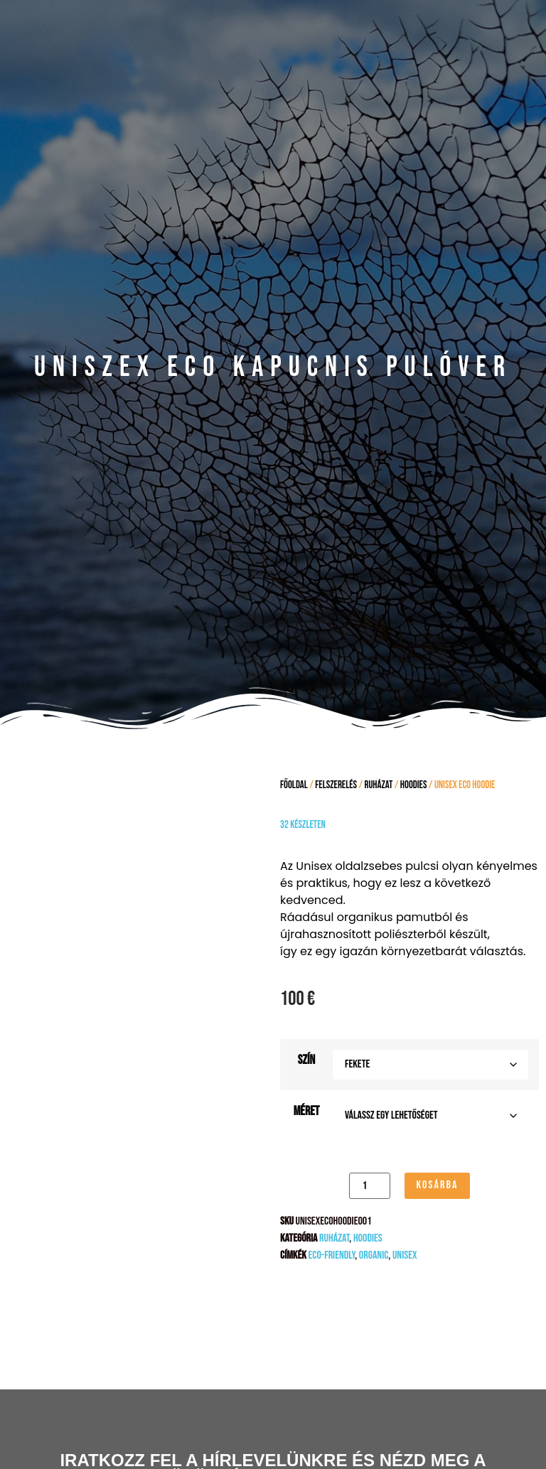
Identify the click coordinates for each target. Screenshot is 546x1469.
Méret (307, 1111)
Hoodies (413, 785)
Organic (374, 1255)
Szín (306, 1060)
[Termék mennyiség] (369, 1186)
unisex (404, 1255)
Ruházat (379, 785)
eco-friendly (331, 1255)
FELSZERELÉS (336, 785)
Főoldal (294, 785)
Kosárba (437, 1185)
